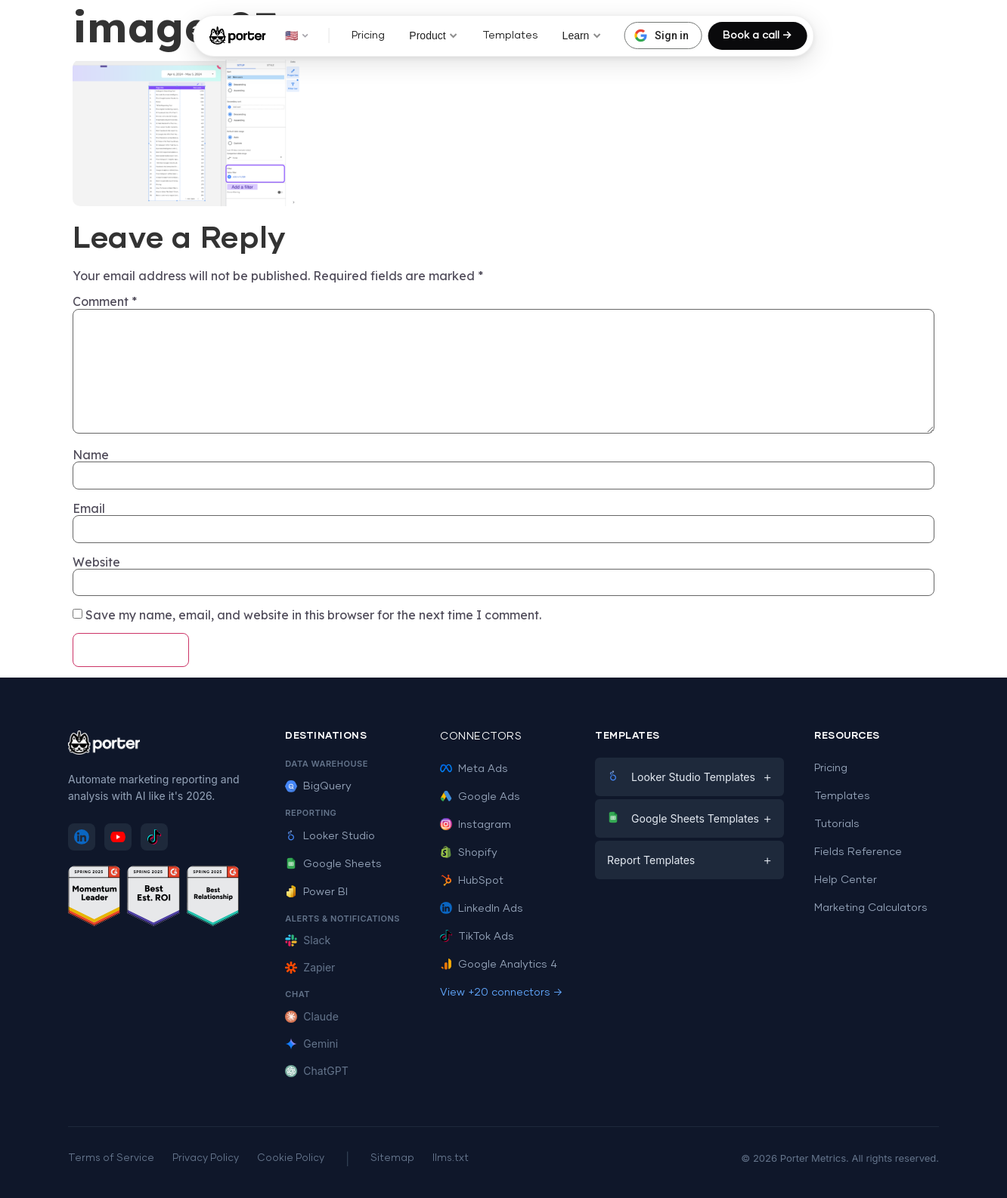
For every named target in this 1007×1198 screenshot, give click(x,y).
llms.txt (450, 1158)
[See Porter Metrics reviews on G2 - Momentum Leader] (94, 898)
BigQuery (318, 786)
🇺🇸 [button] (296, 35)
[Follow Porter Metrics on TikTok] (154, 837)
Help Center (845, 880)
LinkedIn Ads (481, 908)
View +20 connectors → (501, 992)
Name (91, 455)
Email (89, 508)
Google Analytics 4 (498, 964)
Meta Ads (474, 769)
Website (96, 562)
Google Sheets (333, 864)
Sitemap (392, 1158)
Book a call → (757, 35)
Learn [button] (582, 35)
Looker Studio (330, 836)
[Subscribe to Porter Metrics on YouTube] (118, 837)
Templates (510, 35)
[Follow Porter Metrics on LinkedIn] (81, 837)
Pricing (368, 35)
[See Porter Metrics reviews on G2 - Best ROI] (153, 898)
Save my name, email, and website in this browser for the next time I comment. (313, 615)
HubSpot (472, 880)
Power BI (316, 892)
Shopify (468, 853)
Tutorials (837, 824)
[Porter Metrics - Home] (237, 35)
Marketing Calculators (871, 908)
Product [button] (433, 35)
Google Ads (480, 797)
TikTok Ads (477, 936)
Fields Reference (858, 852)
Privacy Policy (205, 1158)
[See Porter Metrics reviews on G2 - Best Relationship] (213, 898)
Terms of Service (111, 1158)
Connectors (481, 736)
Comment (105, 301)
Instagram (475, 825)
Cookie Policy (290, 1158)
